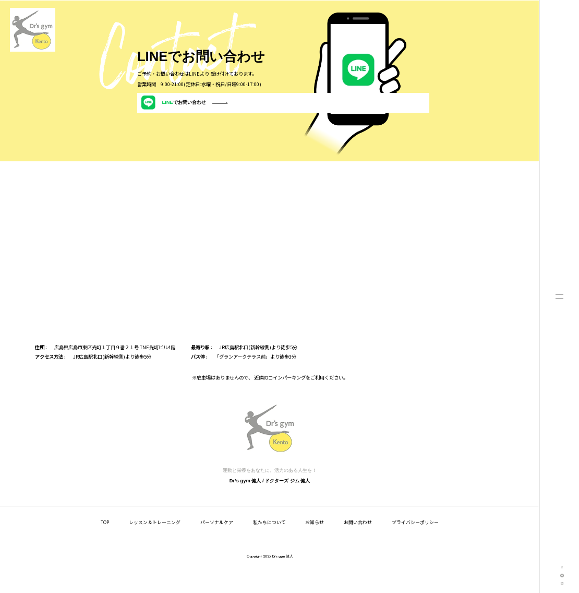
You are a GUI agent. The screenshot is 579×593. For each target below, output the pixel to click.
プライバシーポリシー (415, 540)
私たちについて (269, 540)
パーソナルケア (216, 540)
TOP (105, 540)
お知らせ (314, 540)
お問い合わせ (358, 540)
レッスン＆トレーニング (154, 540)
